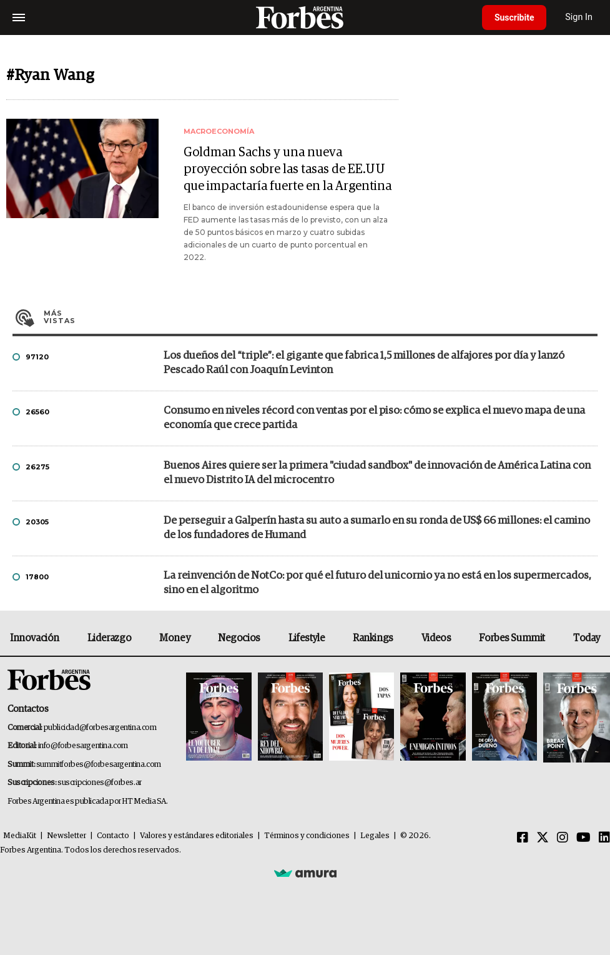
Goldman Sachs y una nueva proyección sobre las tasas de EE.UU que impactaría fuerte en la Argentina (287, 169)
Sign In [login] (579, 17)
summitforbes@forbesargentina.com (98, 765)
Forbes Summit (512, 638)
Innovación (34, 638)
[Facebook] (522, 838)
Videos (436, 638)
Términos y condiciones (307, 836)
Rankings (373, 638)
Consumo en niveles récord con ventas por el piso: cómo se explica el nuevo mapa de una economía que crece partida (374, 418)
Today (586, 638)
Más (321, 317)
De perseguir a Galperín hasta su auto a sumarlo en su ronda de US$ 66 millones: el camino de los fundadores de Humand (377, 528)
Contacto (113, 836)
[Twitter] (542, 838)
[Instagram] (562, 838)
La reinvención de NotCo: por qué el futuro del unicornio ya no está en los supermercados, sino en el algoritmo (377, 583)
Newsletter (66, 836)
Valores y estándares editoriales (196, 836)
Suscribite (514, 17)
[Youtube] (583, 838)
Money (174, 638)
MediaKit (19, 836)
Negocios (239, 638)
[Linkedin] (604, 838)
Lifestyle (306, 638)
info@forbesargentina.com (83, 746)
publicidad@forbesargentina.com (100, 728)
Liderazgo (109, 638)
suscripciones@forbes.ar (99, 783)
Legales (375, 836)
